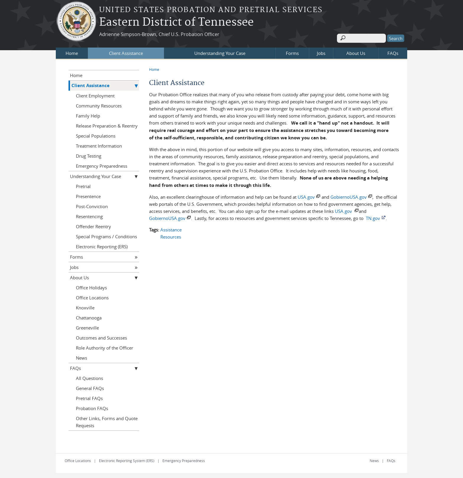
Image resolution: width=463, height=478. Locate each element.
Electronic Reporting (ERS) (102, 246)
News (81, 357)
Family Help (88, 115)
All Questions (89, 377)
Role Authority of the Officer (104, 347)
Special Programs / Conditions (106, 236)
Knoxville (85, 307)
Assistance (171, 229)
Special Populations (95, 135)
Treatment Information (99, 145)
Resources (170, 236)
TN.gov (373, 217)
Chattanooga (89, 317)
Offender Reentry (93, 226)
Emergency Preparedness (101, 165)
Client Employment (95, 95)
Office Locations (92, 297)
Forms (292, 52)
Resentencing (89, 215)
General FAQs (90, 387)
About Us (355, 52)
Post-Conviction (92, 205)
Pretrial (83, 185)
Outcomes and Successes (101, 337)
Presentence (88, 195)
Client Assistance (126, 52)
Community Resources (99, 105)
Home (72, 52)
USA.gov (306, 196)
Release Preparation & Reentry (107, 125)
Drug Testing (88, 155)
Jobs (321, 52)
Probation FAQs (92, 407)
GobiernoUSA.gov (348, 196)
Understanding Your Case (219, 52)
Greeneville (87, 327)
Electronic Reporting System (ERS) (126, 459)
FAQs (392, 52)
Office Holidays (91, 287)
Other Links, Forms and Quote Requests (107, 421)
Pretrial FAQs (89, 397)
